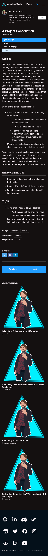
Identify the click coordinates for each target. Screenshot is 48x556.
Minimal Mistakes (36, 551)
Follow (42, 18)
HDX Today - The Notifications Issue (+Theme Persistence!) (23, 386)
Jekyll (27, 551)
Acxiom (6, 43)
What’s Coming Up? (10, 47)
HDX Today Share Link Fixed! (15, 440)
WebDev (24, 231)
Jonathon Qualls (14, 4)
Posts (29, 4)
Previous (13, 269)
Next (35, 269)
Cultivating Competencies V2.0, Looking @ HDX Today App (24, 495)
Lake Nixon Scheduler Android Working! (20, 331)
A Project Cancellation (18, 31)
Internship (14, 231)
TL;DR (6, 50)
